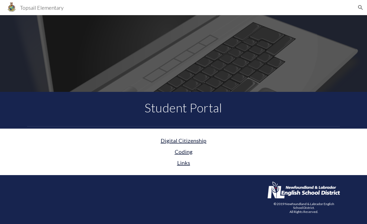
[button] (360, 7)
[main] (184, 107)
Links (183, 162)
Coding (184, 151)
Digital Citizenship (183, 140)
